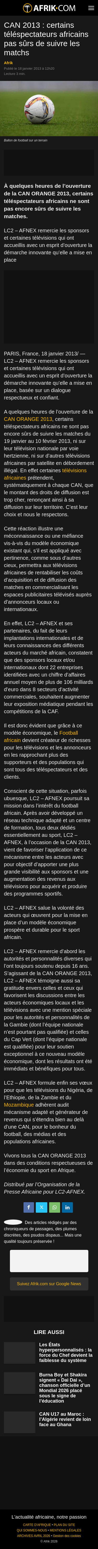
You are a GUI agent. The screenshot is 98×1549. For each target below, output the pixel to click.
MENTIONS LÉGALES (65, 1530)
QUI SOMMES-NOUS (32, 1530)
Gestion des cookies (67, 1536)
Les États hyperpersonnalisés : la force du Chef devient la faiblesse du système (66, 1352)
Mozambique (19, 1105)
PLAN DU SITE (64, 1525)
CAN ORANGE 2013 (28, 419)
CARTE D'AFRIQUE (37, 1525)
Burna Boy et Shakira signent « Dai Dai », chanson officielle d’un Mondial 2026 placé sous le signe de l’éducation (64, 1388)
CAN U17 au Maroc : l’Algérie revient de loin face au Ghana (65, 1419)
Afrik (8, 63)
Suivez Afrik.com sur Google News (49, 1284)
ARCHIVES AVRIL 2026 (33, 1536)
